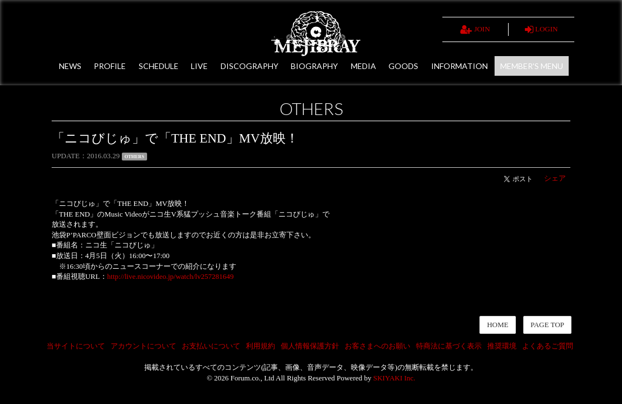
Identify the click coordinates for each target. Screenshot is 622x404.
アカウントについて (143, 346)
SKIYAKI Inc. (394, 378)
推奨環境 (501, 346)
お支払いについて (211, 346)
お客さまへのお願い (377, 346)
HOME (497, 324)
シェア (555, 178)
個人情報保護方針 (310, 346)
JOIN (475, 30)
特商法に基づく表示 (449, 346)
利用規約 (260, 346)
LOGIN (541, 30)
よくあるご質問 (547, 346)
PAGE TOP (547, 324)
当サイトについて (76, 346)
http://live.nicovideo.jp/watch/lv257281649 (170, 276)
